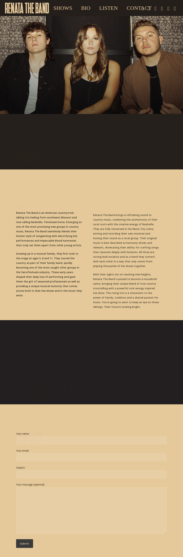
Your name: (91, 438)
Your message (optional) (91, 509)
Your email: (91, 455)
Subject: (91, 472)
